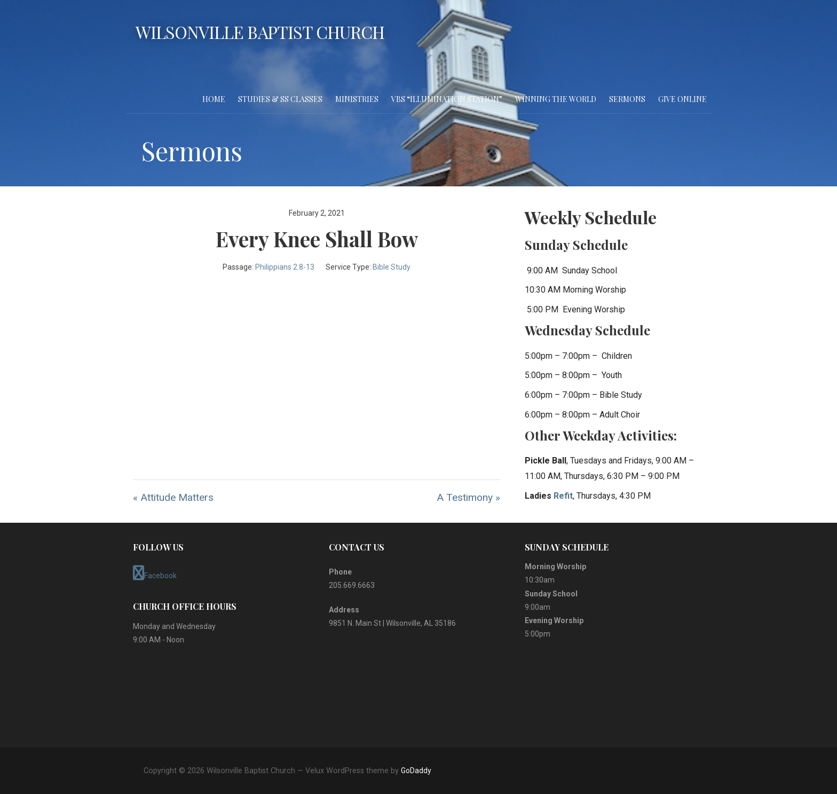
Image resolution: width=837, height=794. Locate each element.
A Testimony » (468, 497)
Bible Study (391, 267)
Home (213, 99)
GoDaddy (416, 770)
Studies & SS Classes (280, 99)
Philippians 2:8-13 (284, 267)
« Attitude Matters (173, 497)
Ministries (356, 99)
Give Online (682, 99)
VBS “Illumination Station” (446, 99)
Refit (563, 496)
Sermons (627, 99)
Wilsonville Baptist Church (260, 31)
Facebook (155, 572)
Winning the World (555, 99)
